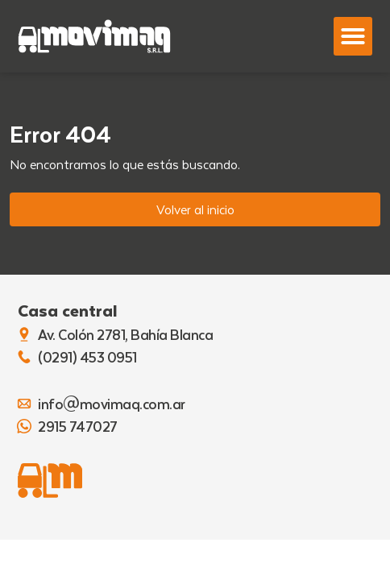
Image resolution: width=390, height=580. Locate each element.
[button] (353, 36)
